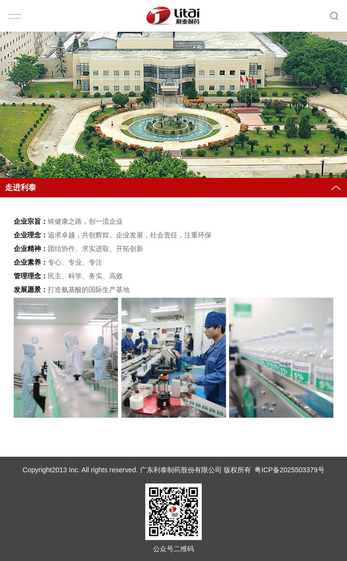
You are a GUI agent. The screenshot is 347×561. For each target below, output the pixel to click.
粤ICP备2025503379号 (289, 470)
